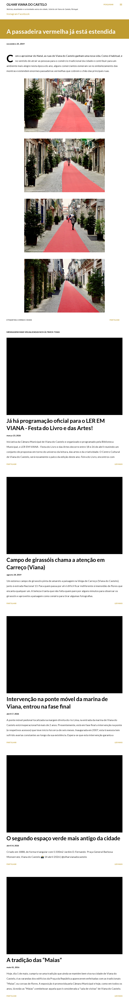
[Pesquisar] (108, 4)
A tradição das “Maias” (34, 960)
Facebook (24, 13)
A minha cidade (24, 320)
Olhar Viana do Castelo (27, 4)
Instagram (12, 13)
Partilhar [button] (114, 320)
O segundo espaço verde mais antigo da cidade (63, 838)
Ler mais (118, 464)
